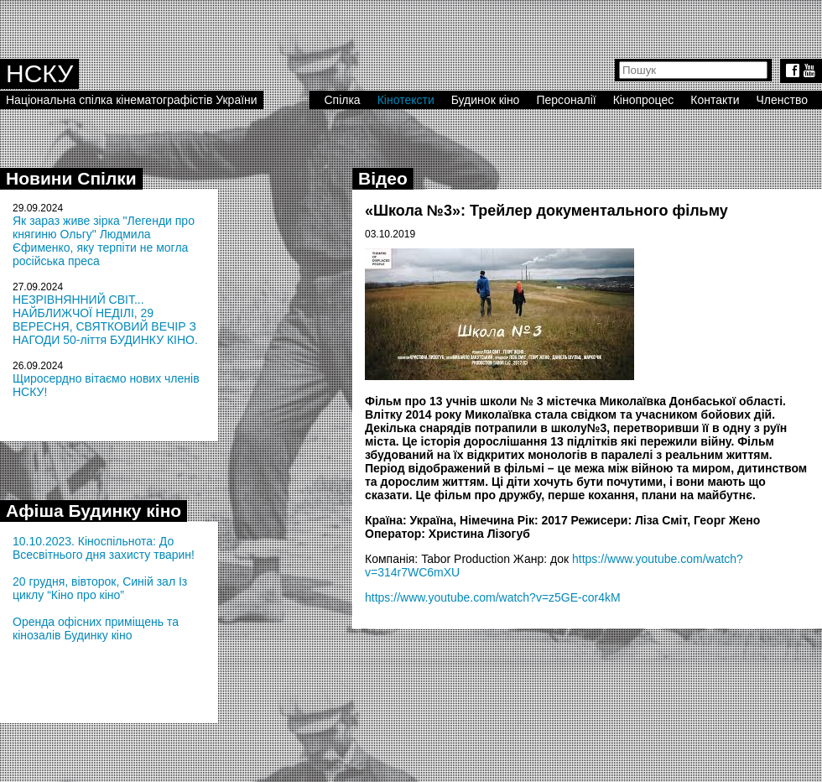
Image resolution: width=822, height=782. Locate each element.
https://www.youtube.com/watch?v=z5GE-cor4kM (493, 597)
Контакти (714, 100)
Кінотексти (405, 100)
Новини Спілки (71, 178)
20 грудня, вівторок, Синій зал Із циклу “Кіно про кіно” (100, 588)
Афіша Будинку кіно (93, 510)
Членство (783, 100)
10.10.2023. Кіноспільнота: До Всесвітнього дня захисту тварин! (104, 547)
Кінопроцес (643, 100)
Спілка (342, 100)
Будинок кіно (485, 100)
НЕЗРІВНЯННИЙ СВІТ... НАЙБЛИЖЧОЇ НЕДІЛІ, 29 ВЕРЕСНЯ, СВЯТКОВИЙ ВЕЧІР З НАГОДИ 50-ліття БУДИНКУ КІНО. (105, 320)
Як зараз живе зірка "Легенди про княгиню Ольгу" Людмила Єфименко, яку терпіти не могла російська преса (104, 241)
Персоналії (566, 100)
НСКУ (39, 73)
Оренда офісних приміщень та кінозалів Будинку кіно (96, 628)
